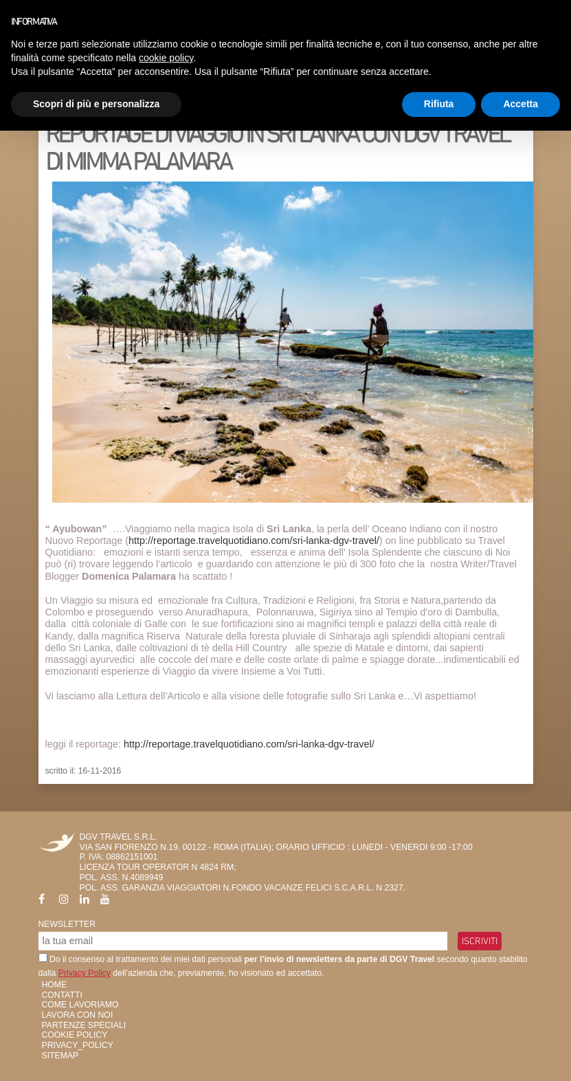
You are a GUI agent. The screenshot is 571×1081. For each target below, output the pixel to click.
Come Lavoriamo (80, 1004)
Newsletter (67, 924)
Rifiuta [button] (439, 103)
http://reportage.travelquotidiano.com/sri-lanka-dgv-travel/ (253, 540)
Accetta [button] (520, 103)
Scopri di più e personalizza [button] (96, 103)
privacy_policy (77, 1045)
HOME (54, 985)
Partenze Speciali (84, 1025)
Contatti (62, 995)
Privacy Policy (84, 973)
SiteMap (60, 1055)
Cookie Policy (75, 1035)
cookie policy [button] (166, 57)
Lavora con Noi (77, 1015)
